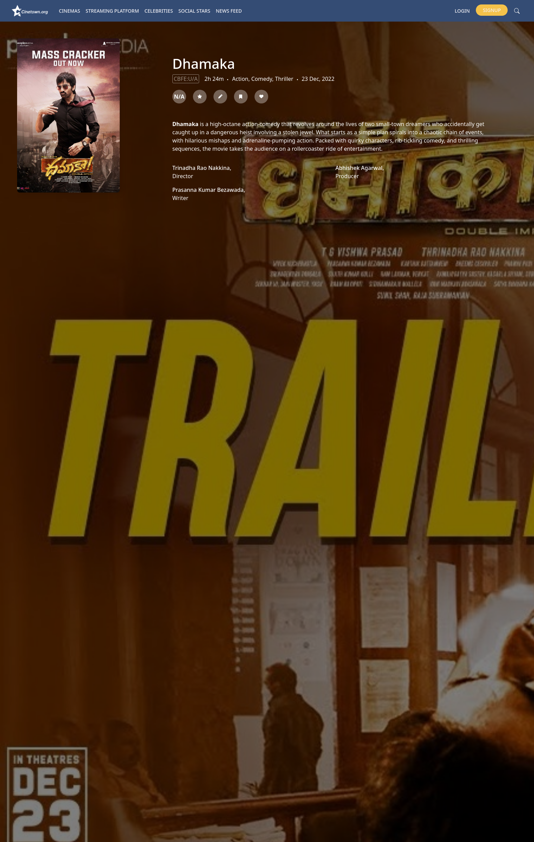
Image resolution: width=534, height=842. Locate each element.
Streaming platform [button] (112, 11)
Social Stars (194, 11)
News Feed (229, 11)
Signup (492, 10)
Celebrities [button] (158, 11)
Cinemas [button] (69, 11)
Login (462, 11)
